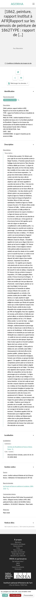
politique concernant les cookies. (11, 593)
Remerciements (18, 546)
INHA (18, 563)
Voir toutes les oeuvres (11, 526)
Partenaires (18, 569)
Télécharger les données (17, 83)
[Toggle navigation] (34, 4)
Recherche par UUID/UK (18, 555)
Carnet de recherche (18, 567)
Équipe (18, 565)
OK (5, 595)
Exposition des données (18, 551)
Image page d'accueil (18, 553)
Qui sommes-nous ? (18, 561)
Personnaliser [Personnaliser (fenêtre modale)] (28, 595)
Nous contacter (18, 549)
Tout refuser (15, 595)
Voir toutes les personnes (26, 526)
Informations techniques (18, 544)
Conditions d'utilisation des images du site (18, 63)
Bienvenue (18, 542)
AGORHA (17, 4)
